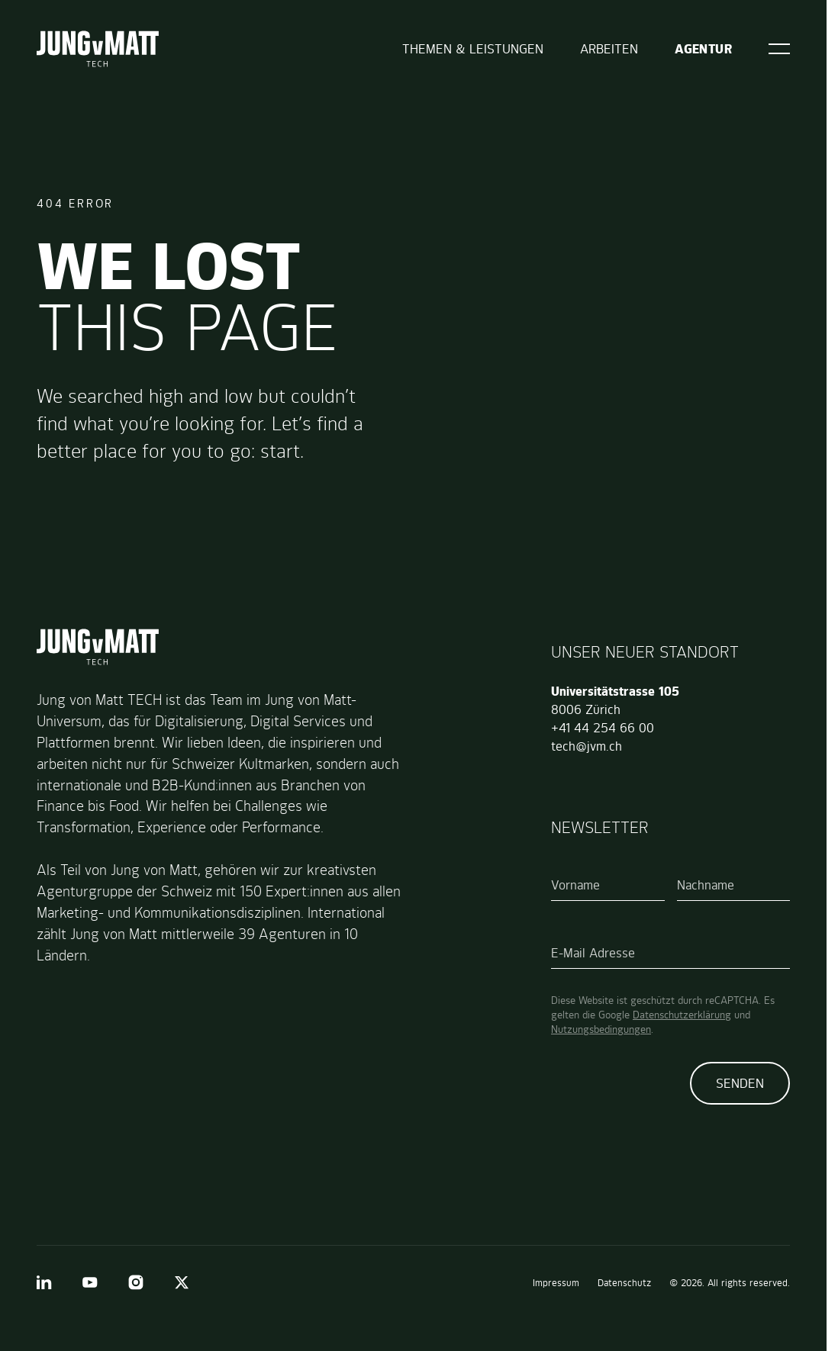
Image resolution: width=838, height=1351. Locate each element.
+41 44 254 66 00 (602, 728)
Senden (740, 1083)
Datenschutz (624, 1283)
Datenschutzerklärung (682, 1014)
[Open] (779, 48)
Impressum (556, 1283)
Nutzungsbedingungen (601, 1029)
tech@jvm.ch (586, 746)
